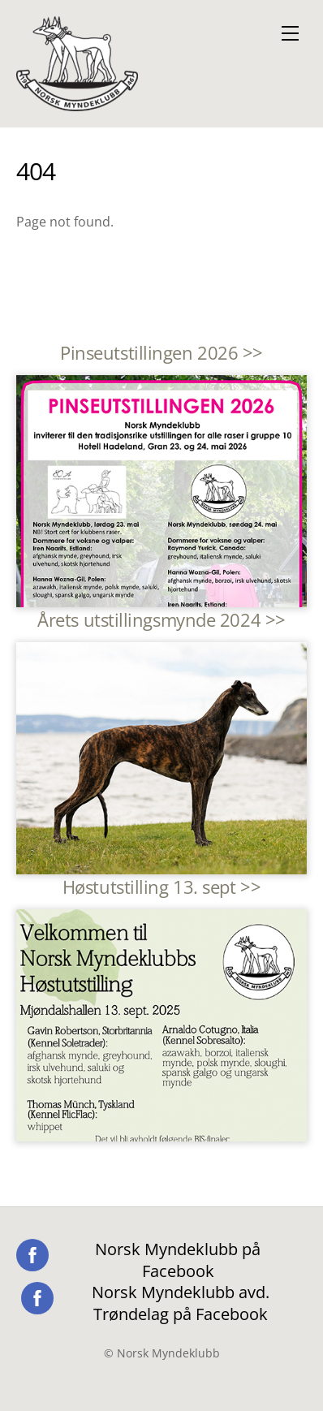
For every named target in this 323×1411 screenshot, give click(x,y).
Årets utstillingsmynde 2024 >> (161, 619)
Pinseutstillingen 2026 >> (161, 352)
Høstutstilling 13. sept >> (161, 887)
